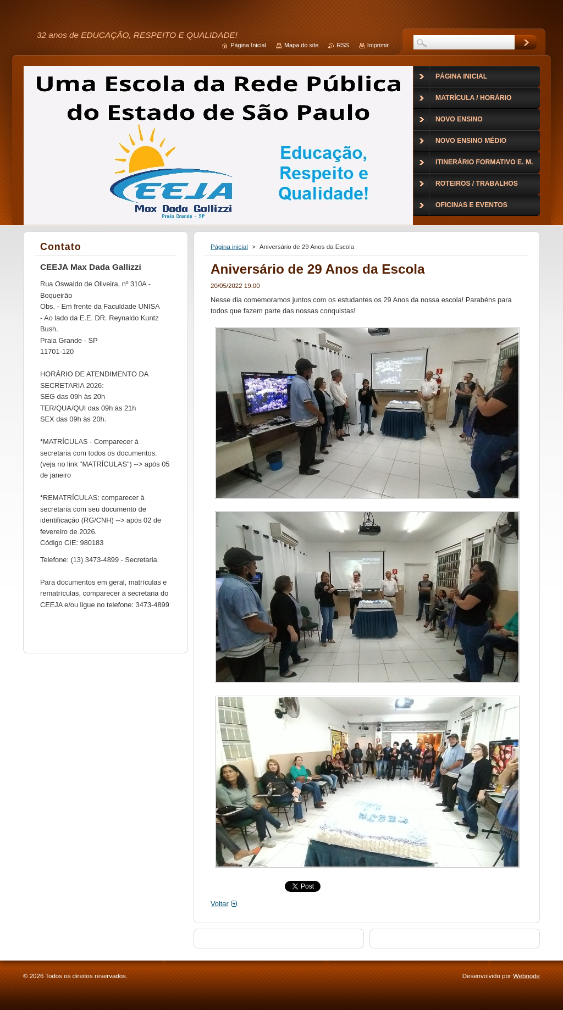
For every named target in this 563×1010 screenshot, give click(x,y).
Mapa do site (301, 45)
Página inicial (229, 246)
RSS (342, 45)
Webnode (526, 976)
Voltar (220, 904)
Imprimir (378, 45)
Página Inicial (248, 45)
